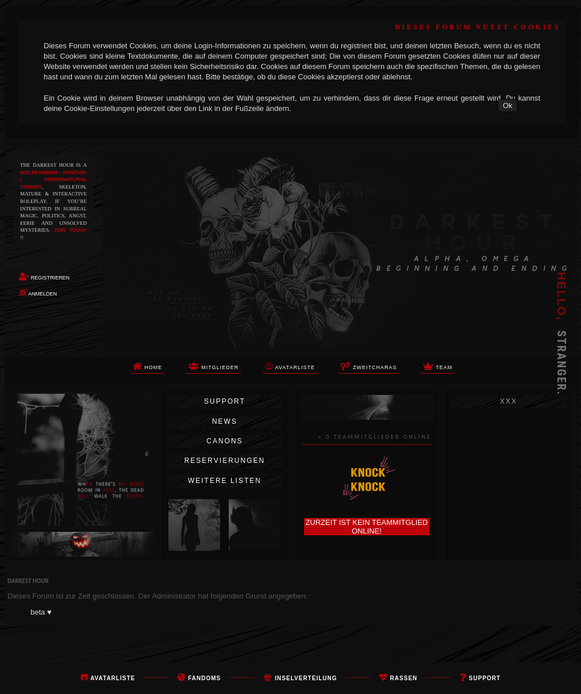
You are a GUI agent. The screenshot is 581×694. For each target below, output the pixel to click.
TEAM (437, 366)
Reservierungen (224, 461)
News (224, 421)
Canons (224, 441)
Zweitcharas (369, 366)
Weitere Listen (224, 481)
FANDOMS (204, 678)
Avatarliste (112, 678)
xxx (508, 401)
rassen (404, 678)
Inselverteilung (306, 678)
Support (224, 401)
